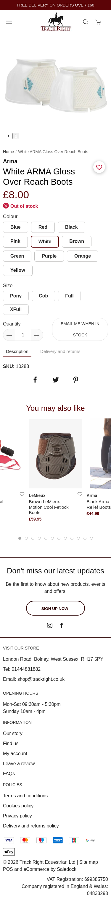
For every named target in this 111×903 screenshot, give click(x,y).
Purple (49, 256)
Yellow (17, 270)
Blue (15, 227)
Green (17, 256)
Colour (10, 216)
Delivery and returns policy (31, 825)
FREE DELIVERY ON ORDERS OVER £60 (55, 5)
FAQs (9, 773)
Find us (10, 743)
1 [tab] (16, 136)
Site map (88, 862)
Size (8, 285)
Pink (15, 241)
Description (17, 351)
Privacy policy (17, 815)
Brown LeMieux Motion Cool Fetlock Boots (49, 507)
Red (42, 227)
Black (71, 227)
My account (15, 753)
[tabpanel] (55, 83)
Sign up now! (55, 608)
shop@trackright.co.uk (41, 679)
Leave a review (19, 763)
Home (8, 151)
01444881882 (26, 669)
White (45, 241)
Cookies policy (18, 805)
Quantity (12, 323)
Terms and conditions (25, 795)
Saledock (66, 869)
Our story (12, 733)
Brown (76, 241)
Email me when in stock (80, 329)
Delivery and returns (60, 351)
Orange (82, 256)
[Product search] (85, 21)
